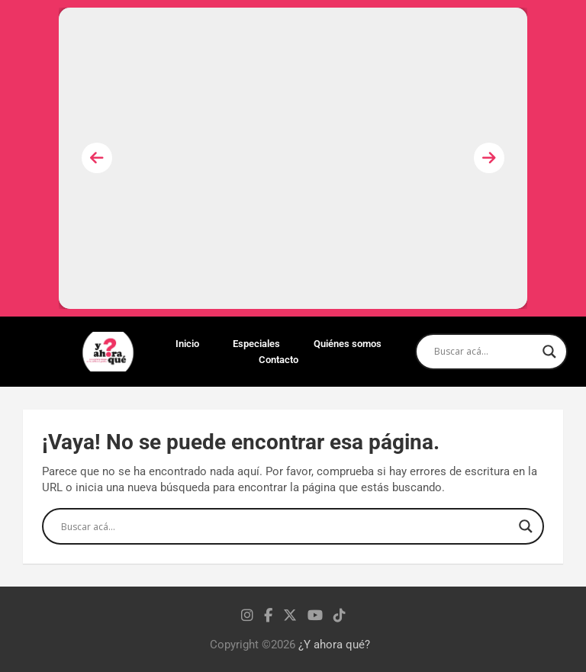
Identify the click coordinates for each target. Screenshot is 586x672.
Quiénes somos (348, 343)
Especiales (256, 343)
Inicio (187, 343)
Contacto (278, 359)
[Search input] (484, 351)
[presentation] (97, 158)
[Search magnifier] (549, 351)
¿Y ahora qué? (334, 644)
